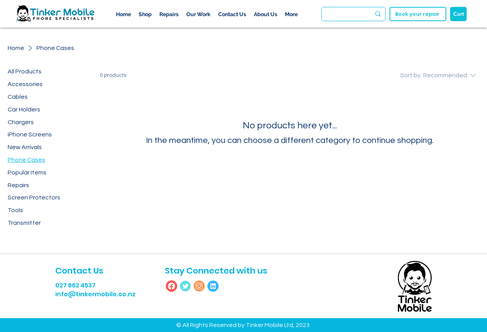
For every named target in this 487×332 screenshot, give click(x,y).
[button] (265, 14)
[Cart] (458, 14)
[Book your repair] (417, 14)
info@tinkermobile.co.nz (95, 294)
